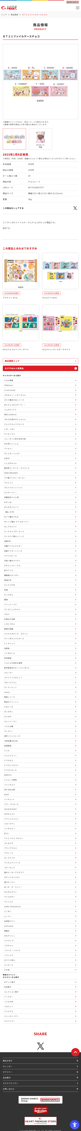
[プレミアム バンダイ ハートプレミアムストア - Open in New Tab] (40, 1121)
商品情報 (14, 14)
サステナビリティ (10, 1083)
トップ (4, 14)
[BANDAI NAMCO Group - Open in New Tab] (40, 1100)
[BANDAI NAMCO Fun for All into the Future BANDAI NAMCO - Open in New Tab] (73, 2)
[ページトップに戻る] (75, 1052)
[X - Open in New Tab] (75, 209)
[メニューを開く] (77, 7)
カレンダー (8, 1066)
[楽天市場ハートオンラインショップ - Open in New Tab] (40, 1110)
